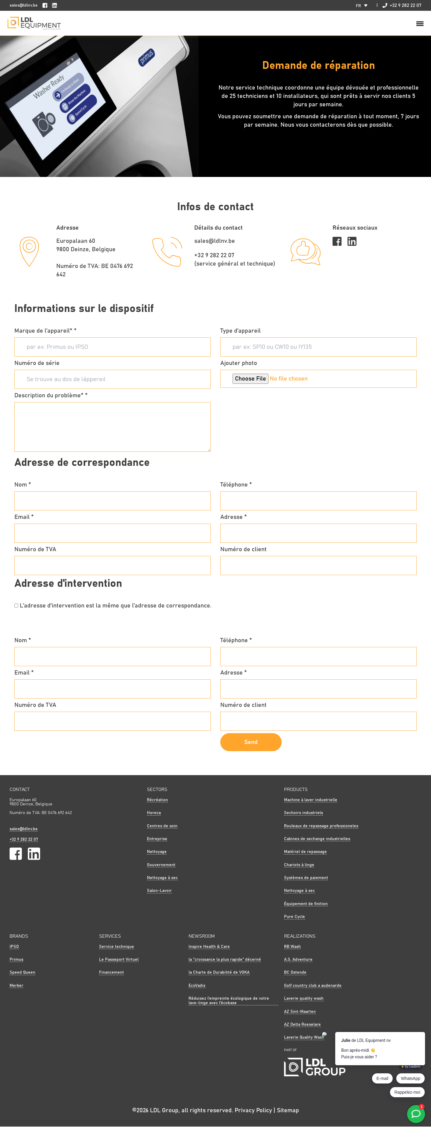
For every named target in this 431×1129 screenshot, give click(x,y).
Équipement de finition (306, 906)
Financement (111, 975)
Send (251, 744)
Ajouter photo (238, 365)
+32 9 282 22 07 (402, 5)
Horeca (154, 815)
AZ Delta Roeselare (302, 1027)
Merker (16, 988)
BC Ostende (295, 975)
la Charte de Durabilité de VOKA (219, 975)
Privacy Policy (253, 1113)
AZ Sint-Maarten (300, 1014)
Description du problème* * (51, 398)
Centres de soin (162, 828)
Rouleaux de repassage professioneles (321, 828)
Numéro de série (37, 365)
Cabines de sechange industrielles (317, 841)
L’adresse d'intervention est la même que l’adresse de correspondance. (116, 608)
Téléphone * (236, 487)
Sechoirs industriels (303, 815)
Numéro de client (243, 551)
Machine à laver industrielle (310, 802)
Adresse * (233, 519)
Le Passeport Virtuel (119, 962)
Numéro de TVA (35, 551)
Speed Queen (22, 975)
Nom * (22, 487)
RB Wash (292, 949)
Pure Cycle (294, 919)
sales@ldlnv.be (24, 5)
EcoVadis (197, 988)
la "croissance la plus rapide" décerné (225, 962)
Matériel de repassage (305, 854)
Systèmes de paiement (306, 880)
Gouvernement (161, 867)
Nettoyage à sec (162, 880)
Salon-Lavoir (159, 893)
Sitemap (288, 1113)
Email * (24, 519)
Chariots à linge (299, 867)
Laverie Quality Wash (304, 1040)
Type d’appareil (240, 333)
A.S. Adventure (298, 962)
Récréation (157, 802)
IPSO (14, 949)
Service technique (116, 949)
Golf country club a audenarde (313, 988)
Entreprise (157, 841)
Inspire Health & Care (209, 949)
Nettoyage (157, 854)
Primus (16, 962)
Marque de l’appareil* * (45, 333)
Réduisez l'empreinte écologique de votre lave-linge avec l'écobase (229, 1003)
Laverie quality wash (304, 1001)
